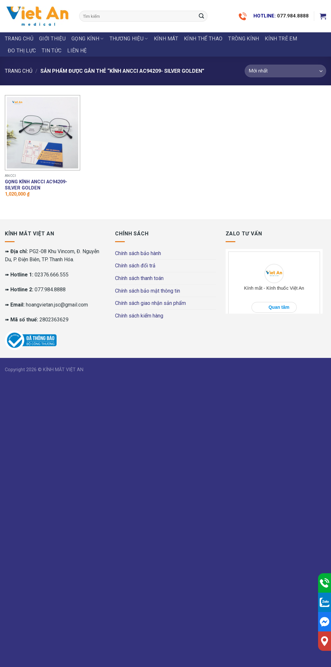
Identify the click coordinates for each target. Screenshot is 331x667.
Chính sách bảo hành (138, 253)
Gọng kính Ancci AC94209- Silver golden (36, 185)
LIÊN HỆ (77, 51)
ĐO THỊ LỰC (22, 51)
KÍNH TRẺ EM (281, 39)
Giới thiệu (52, 39)
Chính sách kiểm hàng (139, 316)
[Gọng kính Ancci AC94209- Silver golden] (42, 132)
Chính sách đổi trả (135, 266)
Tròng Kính (243, 39)
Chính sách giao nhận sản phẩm (150, 303)
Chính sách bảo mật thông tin (147, 291)
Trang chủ (19, 39)
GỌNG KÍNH (87, 39)
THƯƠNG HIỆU (129, 39)
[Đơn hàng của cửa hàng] (285, 71)
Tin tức (51, 51)
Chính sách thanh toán (139, 278)
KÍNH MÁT (166, 39)
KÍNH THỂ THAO (203, 39)
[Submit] (201, 16)
